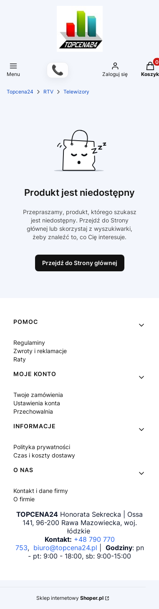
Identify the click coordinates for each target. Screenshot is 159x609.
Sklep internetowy (69, 598)
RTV (48, 91)
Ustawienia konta (36, 403)
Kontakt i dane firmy (40, 490)
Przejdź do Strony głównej (79, 262)
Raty (19, 359)
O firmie (24, 499)
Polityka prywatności (41, 446)
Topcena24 (20, 91)
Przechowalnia (33, 411)
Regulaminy (29, 342)
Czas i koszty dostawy (44, 455)
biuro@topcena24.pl (65, 547)
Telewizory (76, 91)
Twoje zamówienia (38, 394)
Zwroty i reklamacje (40, 350)
